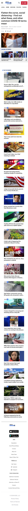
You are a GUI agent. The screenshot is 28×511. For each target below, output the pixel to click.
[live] (24, 3)
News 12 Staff (4, 26)
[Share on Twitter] (8, 31)
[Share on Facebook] (5, 31)
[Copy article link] (10, 31)
